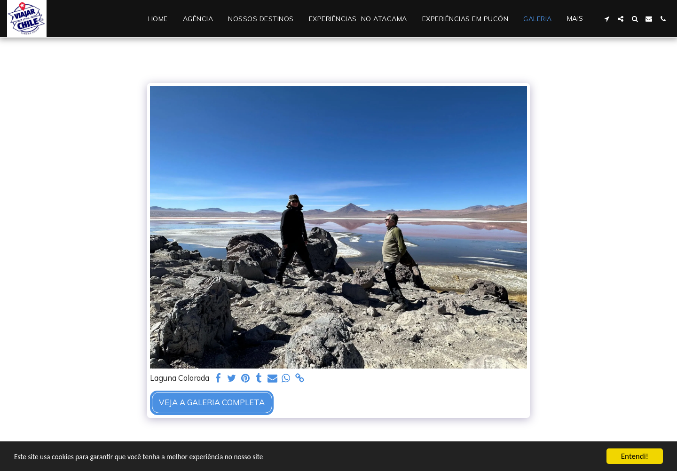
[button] (606, 19)
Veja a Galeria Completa (212, 402)
